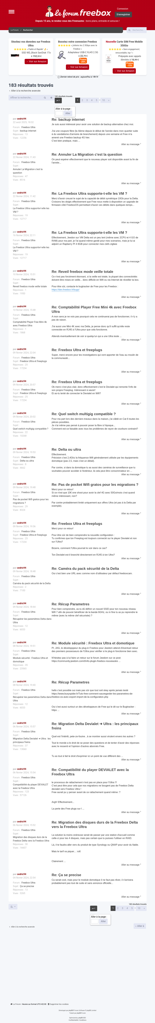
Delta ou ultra (27, 460)
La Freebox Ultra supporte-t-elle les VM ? (31, 210)
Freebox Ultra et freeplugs (33, 361)
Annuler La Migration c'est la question (28, 171)
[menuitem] (58, 1004)
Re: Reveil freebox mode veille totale (82, 272)
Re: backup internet (68, 119)
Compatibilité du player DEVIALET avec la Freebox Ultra (30, 786)
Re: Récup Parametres (70, 604)
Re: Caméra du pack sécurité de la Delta (85, 569)
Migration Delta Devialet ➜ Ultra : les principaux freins (32, 740)
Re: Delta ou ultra (66, 449)
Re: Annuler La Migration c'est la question (87, 154)
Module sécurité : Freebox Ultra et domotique (30, 660)
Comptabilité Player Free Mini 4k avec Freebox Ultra (30, 324)
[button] (11, 12)
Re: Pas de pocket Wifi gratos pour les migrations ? (95, 485)
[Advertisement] (78, 964)
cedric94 (21, 118)
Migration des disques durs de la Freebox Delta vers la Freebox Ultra (31, 839)
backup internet (28, 130)
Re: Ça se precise (66, 875)
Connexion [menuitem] (122, 8)
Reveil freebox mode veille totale (30, 286)
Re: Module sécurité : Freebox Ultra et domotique (93, 643)
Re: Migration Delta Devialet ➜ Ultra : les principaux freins (95, 726)
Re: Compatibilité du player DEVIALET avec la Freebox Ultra (90, 772)
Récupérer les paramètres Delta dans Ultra (32, 621)
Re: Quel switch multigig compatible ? (84, 414)
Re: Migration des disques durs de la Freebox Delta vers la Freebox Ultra (95, 824)
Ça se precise (27, 886)
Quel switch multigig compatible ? (30, 428)
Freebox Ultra (28, 127)
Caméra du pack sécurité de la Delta (32, 583)
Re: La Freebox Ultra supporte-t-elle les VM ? (89, 193)
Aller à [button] (140, 926)
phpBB (70, 1010)
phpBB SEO (82, 1018)
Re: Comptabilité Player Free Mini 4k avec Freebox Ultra (94, 309)
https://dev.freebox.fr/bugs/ (65, 289)
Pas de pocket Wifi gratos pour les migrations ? (31, 501)
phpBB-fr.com (81, 1013)
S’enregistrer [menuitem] (123, 14)
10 (103, 100)
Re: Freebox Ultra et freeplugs (77, 350)
